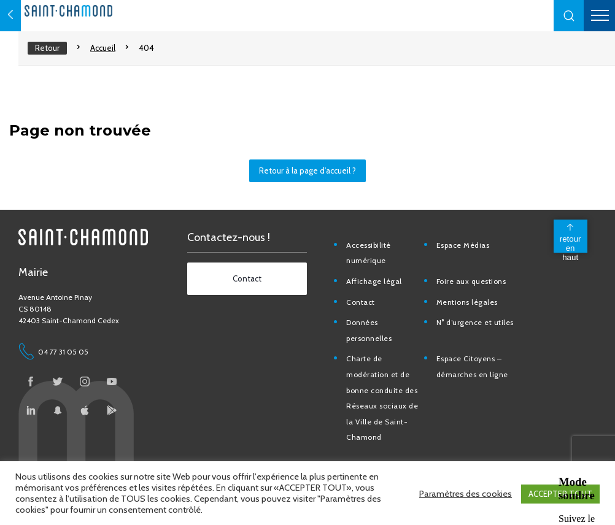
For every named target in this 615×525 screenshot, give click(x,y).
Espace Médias (466, 251)
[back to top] (569, 242)
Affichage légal (378, 287)
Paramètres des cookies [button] (465, 494)
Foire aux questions (474, 287)
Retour (47, 48)
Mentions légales (470, 308)
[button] (569, 15)
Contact (364, 308)
